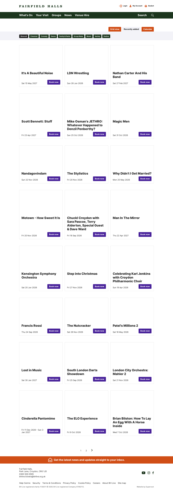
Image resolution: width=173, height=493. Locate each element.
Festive (106, 37)
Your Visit (42, 15)
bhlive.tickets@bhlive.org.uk (32, 477)
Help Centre (24, 484)
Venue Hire (82, 15)
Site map (122, 484)
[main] (86, 238)
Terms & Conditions (51, 484)
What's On (26, 15)
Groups (56, 15)
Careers (96, 484)
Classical (33, 37)
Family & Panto (64, 37)
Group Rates (78, 37)
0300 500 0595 (26, 475)
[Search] (146, 16)
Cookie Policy (84, 484)
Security (36, 484)
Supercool (150, 487)
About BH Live (109, 484)
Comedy (44, 37)
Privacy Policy (69, 484)
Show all (24, 37)
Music (89, 37)
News (68, 15)
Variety (97, 37)
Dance (53, 37)
